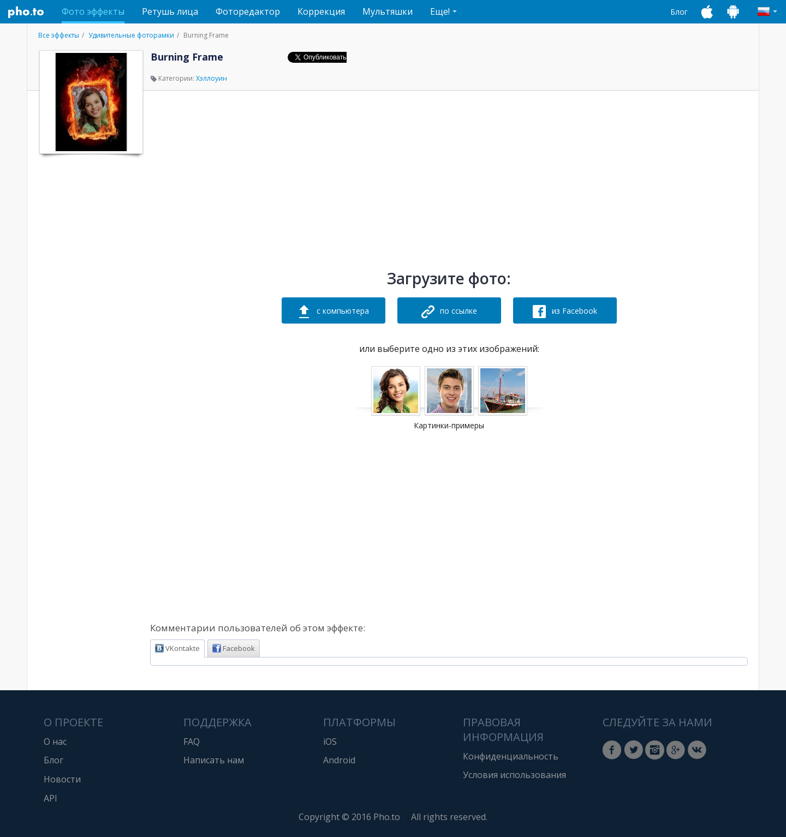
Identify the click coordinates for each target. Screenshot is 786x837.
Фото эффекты (93, 11)
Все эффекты (58, 35)
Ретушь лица (170, 11)
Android (339, 760)
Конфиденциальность (510, 756)
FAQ (191, 742)
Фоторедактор (248, 11)
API (50, 798)
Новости (62, 779)
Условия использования (514, 775)
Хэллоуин (211, 78)
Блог (679, 12)
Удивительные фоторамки (131, 35)
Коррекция (321, 11)
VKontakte (177, 648)
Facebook (233, 648)
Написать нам (213, 760)
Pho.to (26, 12)
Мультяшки (387, 11)
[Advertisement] (90, 323)
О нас (55, 742)
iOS (330, 742)
